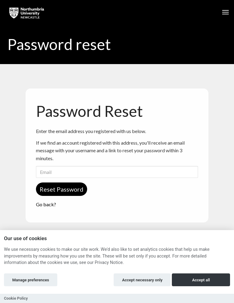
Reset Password (61, 189)
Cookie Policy (16, 298)
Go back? (46, 204)
